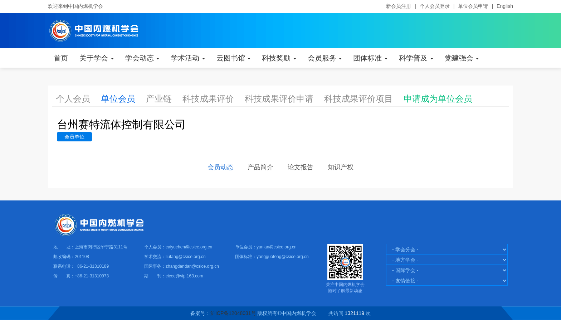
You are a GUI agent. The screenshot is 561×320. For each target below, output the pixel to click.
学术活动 (188, 58)
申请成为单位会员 (438, 98)
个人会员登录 (435, 6)
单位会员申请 (473, 6)
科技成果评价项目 (358, 98)
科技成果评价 (208, 98)
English (505, 6)
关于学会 (96, 58)
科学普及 (416, 58)
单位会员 (118, 98)
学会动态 (142, 58)
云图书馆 (233, 58)
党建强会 (462, 58)
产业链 (159, 98)
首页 (61, 58)
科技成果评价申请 (279, 98)
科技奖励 (279, 58)
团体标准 (370, 58)
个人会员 (73, 98)
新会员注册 (398, 6)
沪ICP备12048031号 (233, 313)
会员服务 (325, 58)
